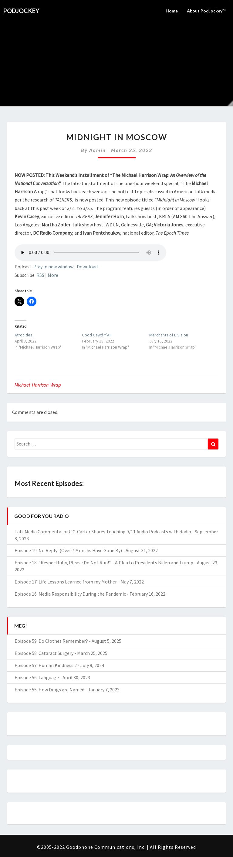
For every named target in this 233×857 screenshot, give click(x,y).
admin (97, 150)
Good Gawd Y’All (96, 335)
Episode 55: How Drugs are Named (49, 690)
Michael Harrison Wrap (38, 385)
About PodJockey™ (206, 10)
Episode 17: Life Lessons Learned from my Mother (66, 582)
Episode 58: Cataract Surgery (44, 653)
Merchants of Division (168, 335)
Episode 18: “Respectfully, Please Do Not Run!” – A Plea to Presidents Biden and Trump (104, 562)
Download (87, 266)
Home (172, 10)
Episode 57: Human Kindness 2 (46, 665)
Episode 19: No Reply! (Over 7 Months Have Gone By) (68, 550)
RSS (40, 275)
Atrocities (23, 335)
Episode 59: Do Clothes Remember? (51, 641)
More (53, 275)
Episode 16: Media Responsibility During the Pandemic (70, 594)
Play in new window (53, 266)
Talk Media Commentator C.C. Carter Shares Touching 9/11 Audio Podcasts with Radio (103, 531)
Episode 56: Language (37, 677)
